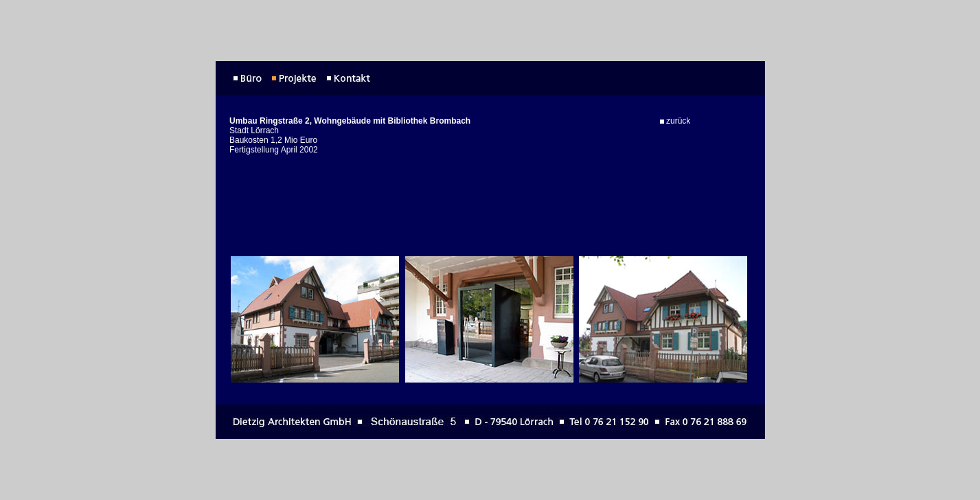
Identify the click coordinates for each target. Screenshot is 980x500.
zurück (675, 118)
